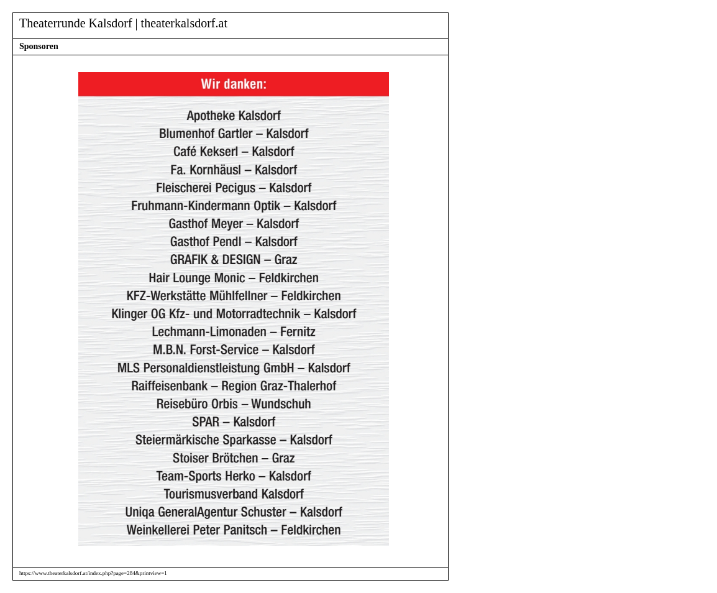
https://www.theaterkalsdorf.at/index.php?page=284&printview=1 (93, 573)
